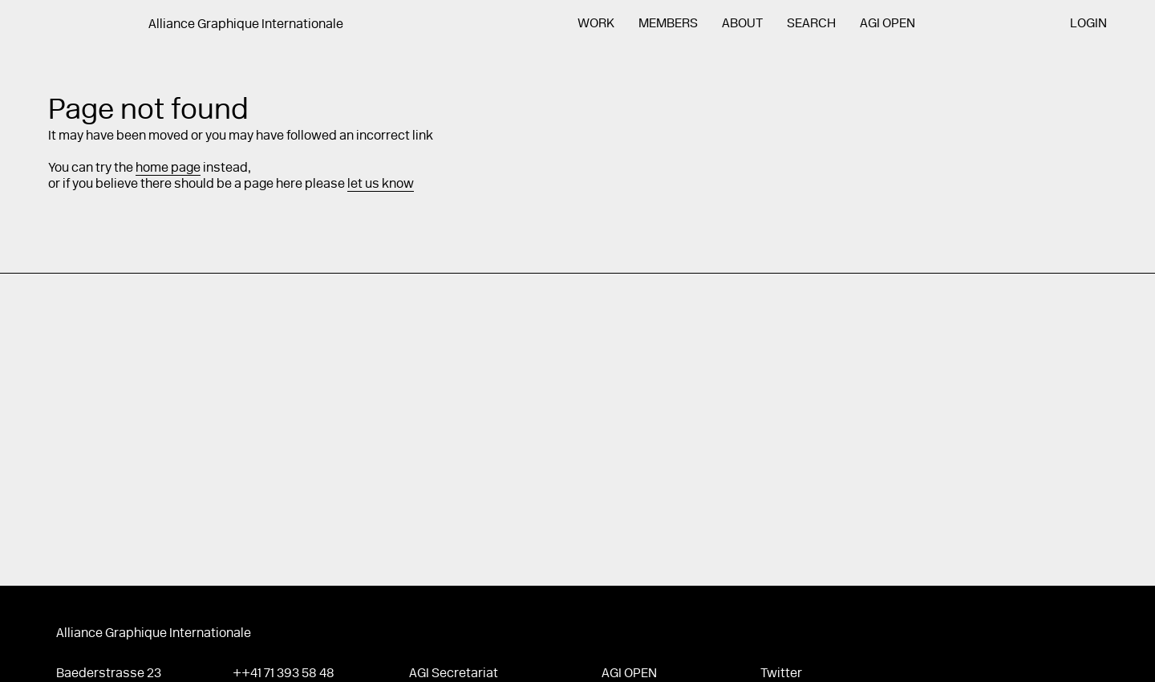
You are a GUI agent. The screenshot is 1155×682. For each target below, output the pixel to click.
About (742, 24)
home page (168, 168)
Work (596, 24)
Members (668, 24)
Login (1088, 24)
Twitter (781, 674)
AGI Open (887, 24)
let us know (380, 184)
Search (811, 24)
